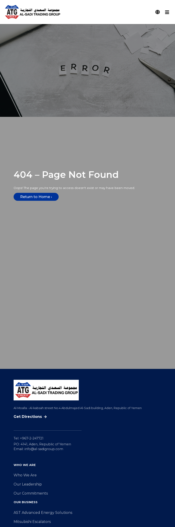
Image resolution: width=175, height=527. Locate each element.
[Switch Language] (157, 12)
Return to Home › (36, 197)
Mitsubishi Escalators (32, 522)
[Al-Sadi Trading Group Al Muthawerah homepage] (32, 12)
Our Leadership (28, 484)
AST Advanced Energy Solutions (43, 512)
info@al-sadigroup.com (43, 449)
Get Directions (30, 416)
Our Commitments (31, 493)
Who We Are (25, 475)
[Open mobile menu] (167, 12)
